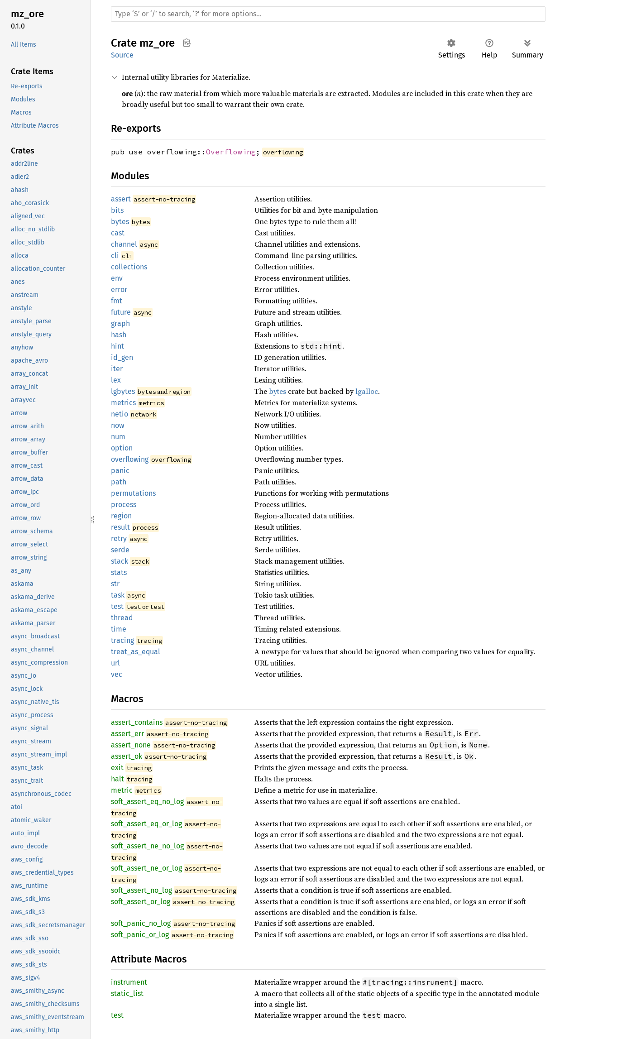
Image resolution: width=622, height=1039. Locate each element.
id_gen (122, 357)
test (117, 606)
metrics (123, 402)
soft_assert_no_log (141, 890)
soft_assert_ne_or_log (146, 868)
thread (122, 617)
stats (119, 572)
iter (117, 368)
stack (119, 561)
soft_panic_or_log (140, 934)
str (115, 583)
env (117, 278)
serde (120, 550)
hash (118, 334)
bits (117, 210)
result (120, 527)
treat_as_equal (135, 651)
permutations (133, 493)
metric (122, 790)
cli (115, 255)
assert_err (127, 733)
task (117, 595)
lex (116, 380)
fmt (116, 301)
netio (119, 414)
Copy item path (186, 42)
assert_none (131, 745)
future (121, 312)
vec (116, 674)
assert (121, 199)
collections (129, 267)
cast (117, 233)
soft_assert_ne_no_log (147, 846)
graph (120, 323)
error (119, 289)
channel (124, 244)
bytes (120, 221)
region (121, 516)
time (118, 629)
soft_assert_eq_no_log (147, 801)
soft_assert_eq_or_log (146, 823)
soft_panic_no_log (141, 923)
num (118, 436)
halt (117, 779)
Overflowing (231, 151)
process (123, 504)
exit (117, 767)
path (118, 482)
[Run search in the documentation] (328, 14)
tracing (122, 640)
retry (119, 538)
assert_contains (137, 722)
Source (122, 55)
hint (117, 346)
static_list (127, 993)
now (117, 425)
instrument (129, 982)
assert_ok (126, 756)
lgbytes (123, 391)
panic (120, 470)
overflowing (129, 459)
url (115, 663)
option (122, 448)
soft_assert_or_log (140, 901)
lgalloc (366, 391)
